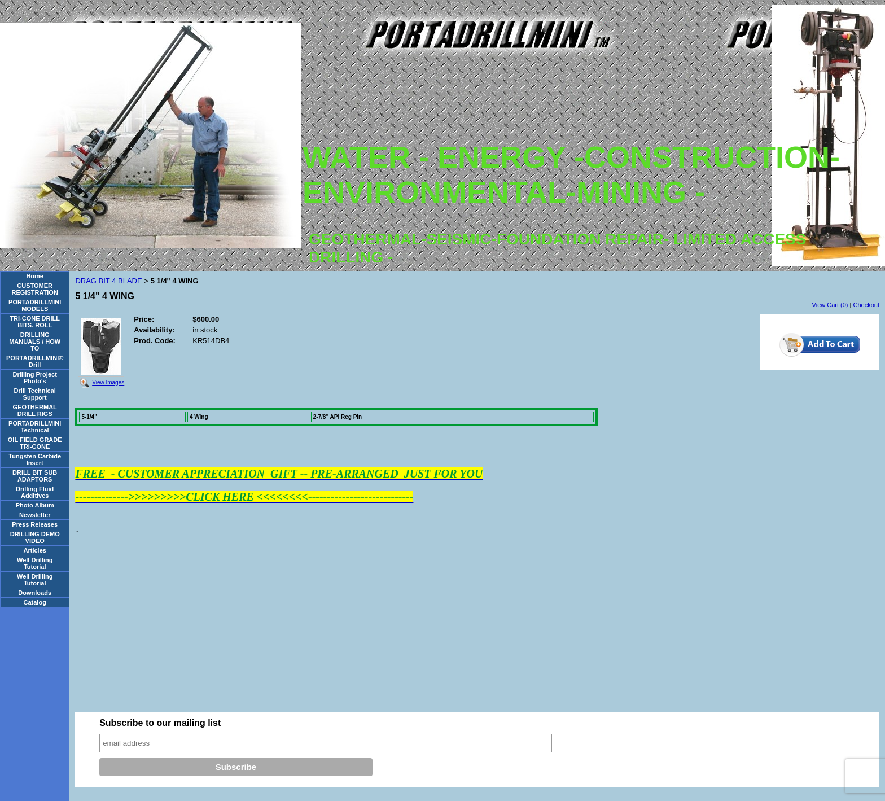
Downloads (34, 592)
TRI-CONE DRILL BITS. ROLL (35, 322)
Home (34, 276)
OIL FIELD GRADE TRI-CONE (35, 443)
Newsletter (35, 514)
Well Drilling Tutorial (34, 563)
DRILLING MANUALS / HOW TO (34, 341)
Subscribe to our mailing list (160, 723)
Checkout (866, 304)
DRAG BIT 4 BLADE (108, 281)
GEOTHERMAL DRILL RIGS (35, 410)
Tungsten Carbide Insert (34, 459)
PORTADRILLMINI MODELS (34, 305)
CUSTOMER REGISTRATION (35, 289)
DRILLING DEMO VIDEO (35, 537)
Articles (35, 550)
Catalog (35, 602)
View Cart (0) (830, 304)
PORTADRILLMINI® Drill (34, 361)
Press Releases (35, 524)
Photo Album (35, 505)
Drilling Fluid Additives (35, 492)
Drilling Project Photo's (35, 377)
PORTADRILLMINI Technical (34, 427)
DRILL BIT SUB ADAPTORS (34, 476)
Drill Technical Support (35, 394)
